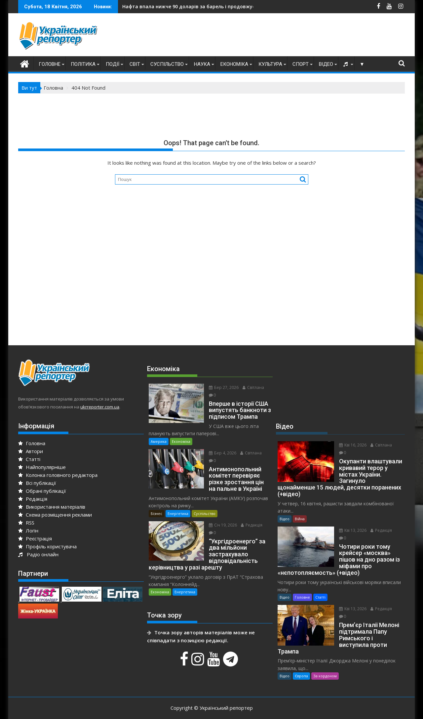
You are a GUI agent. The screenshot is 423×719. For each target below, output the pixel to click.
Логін (28, 530)
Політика (83, 64)
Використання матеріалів (51, 506)
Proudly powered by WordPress (168, 708)
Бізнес (156, 505)
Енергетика (178, 505)
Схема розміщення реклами (55, 514)
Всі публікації (37, 483)
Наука (202, 64)
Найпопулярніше (42, 467)
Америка (159, 433)
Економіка (234, 64)
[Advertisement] (284, 36)
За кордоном (325, 662)
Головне (49, 64)
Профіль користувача (47, 546)
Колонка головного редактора (57, 475)
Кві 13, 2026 (350, 524)
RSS (26, 522)
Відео (326, 64)
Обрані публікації (42, 490)
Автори (30, 451)
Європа (301, 662)
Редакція (32, 498)
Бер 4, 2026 (220, 445)
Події (112, 64)
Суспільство (167, 64)
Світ (135, 64)
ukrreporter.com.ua (99, 407)
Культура (270, 64)
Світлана (250, 387)
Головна (31, 443)
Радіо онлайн (38, 554)
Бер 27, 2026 (221, 387)
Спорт (300, 64)
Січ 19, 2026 (220, 517)
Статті (29, 459)
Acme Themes (276, 708)
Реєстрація (35, 538)
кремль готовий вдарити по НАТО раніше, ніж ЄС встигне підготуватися (223, 6)
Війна (300, 512)
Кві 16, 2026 (350, 445)
